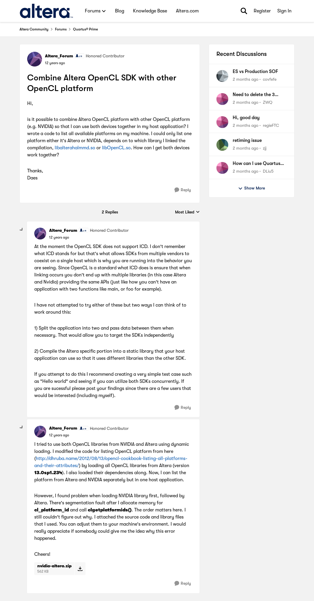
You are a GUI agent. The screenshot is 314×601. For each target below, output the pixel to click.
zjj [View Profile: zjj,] (264, 148)
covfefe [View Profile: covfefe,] (269, 79)
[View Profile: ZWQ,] (222, 99)
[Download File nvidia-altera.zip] (80, 568)
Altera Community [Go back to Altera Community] (34, 29)
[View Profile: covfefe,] (222, 76)
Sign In (284, 11)
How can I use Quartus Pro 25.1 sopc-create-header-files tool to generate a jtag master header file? (256, 164)
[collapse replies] (21, 229)
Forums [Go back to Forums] (61, 29)
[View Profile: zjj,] (222, 145)
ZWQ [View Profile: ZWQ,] (267, 102)
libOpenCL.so (116, 147)
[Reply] (182, 190)
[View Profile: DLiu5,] (222, 168)
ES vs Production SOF (255, 71)
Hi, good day (246, 117)
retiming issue (247, 140)
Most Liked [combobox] (187, 212)
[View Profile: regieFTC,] (222, 122)
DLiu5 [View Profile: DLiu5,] (268, 171)
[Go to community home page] (46, 11)
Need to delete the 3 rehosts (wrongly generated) (254, 95)
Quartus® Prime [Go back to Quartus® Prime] (85, 29)
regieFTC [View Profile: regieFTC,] (271, 125)
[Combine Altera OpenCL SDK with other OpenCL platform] (59, 237)
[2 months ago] (245, 79)
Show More (251, 188)
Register (262, 11)
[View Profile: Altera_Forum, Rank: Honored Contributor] (34, 59)
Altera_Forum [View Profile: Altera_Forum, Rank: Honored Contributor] (59, 56)
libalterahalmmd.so (75, 147)
